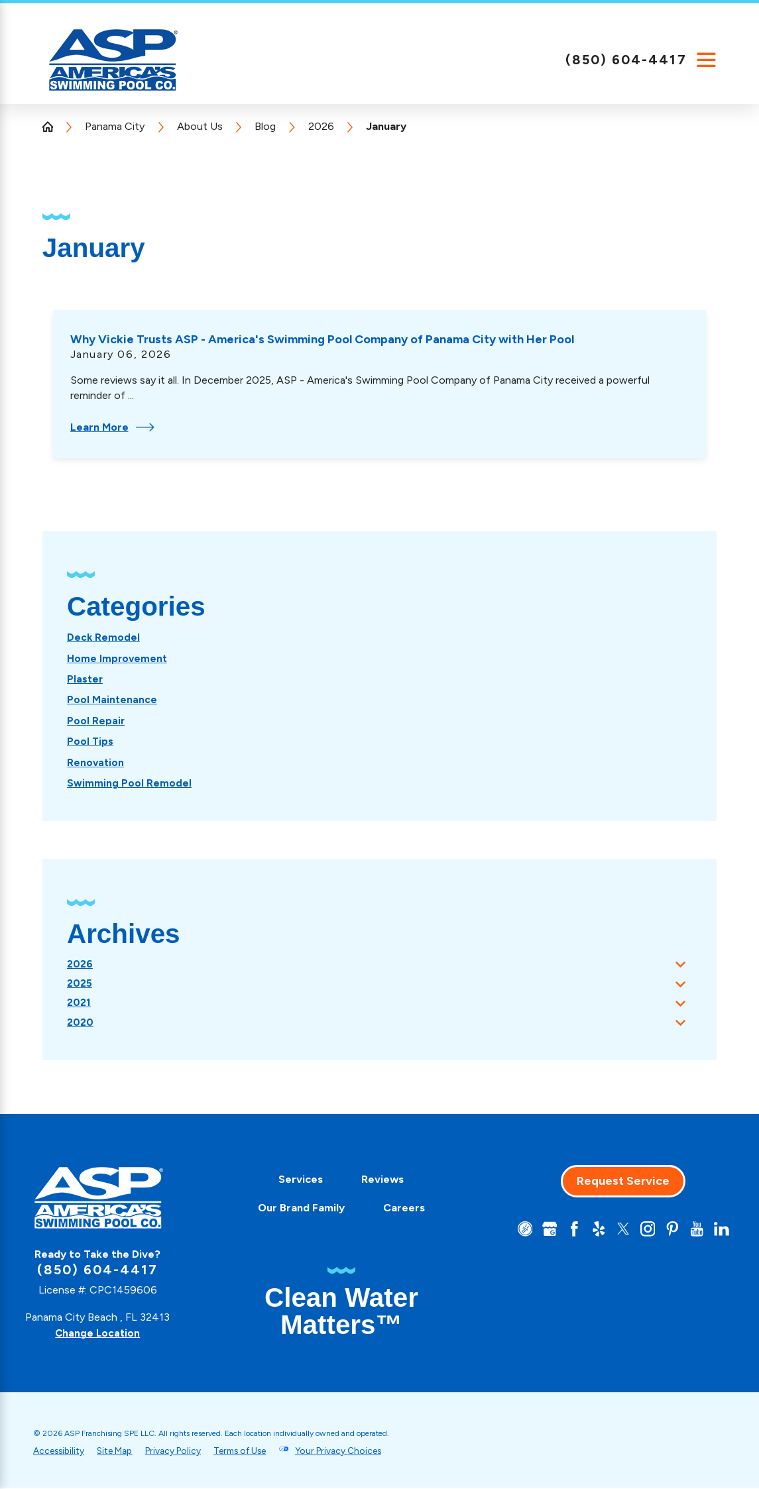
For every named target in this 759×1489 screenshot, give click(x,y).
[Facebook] (567, 1231)
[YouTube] (695, 1231)
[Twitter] (618, 1231)
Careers (399, 1209)
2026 (321, 126)
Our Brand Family (296, 1209)
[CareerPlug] (516, 1231)
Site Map (121, 1451)
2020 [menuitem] (81, 1023)
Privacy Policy (185, 1451)
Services (296, 1180)
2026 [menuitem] (80, 962)
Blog (265, 126)
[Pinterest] (669, 1231)
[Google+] (542, 1231)
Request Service (618, 1182)
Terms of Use (259, 1451)
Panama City (115, 126)
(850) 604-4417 (625, 60)
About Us (200, 126)
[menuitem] (104, 637)
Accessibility (61, 1451)
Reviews (378, 1180)
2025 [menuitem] (80, 982)
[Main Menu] (706, 60)
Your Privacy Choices (365, 1451)
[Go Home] (53, 126)
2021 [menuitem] (79, 1003)
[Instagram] (644, 1231)
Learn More (112, 427)
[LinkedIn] (721, 1231)
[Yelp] (593, 1231)
